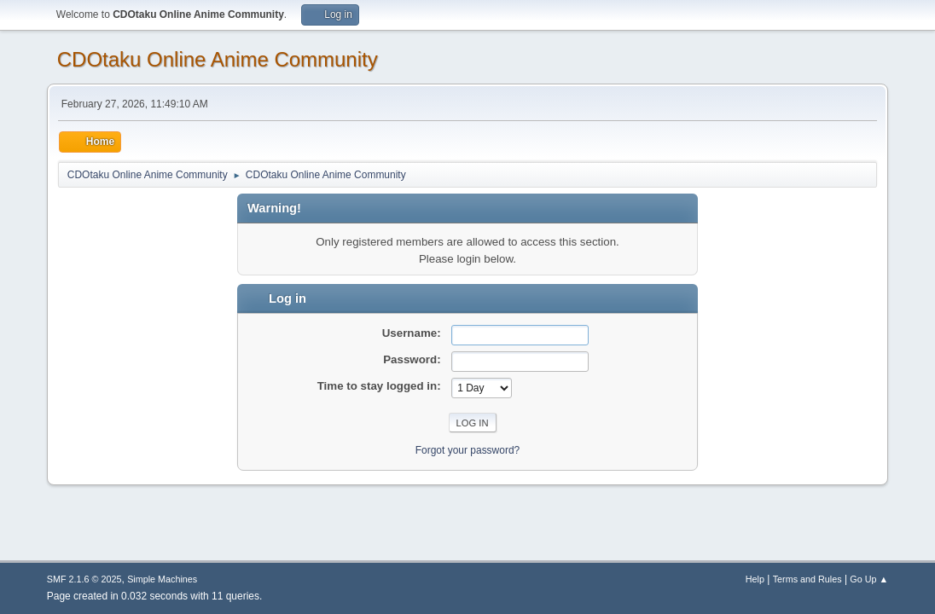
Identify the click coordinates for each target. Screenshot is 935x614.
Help (755, 579)
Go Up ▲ (869, 579)
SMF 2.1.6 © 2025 (84, 579)
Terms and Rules (807, 579)
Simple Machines (162, 579)
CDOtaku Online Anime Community (217, 59)
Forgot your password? (467, 450)
